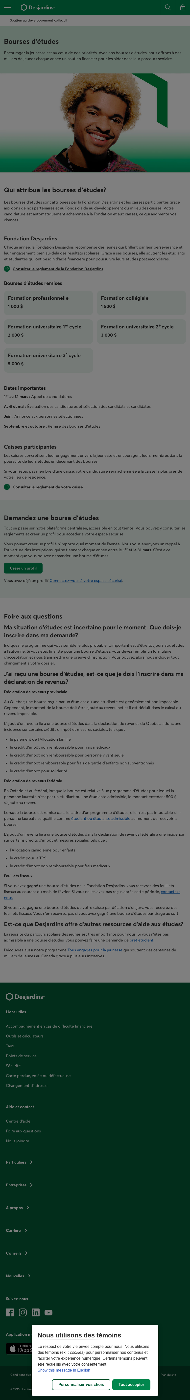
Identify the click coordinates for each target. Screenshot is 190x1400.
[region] (95, 1360)
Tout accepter (131, 1384)
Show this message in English (64, 1370)
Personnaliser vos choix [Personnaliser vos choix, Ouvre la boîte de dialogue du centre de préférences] (81, 1384)
